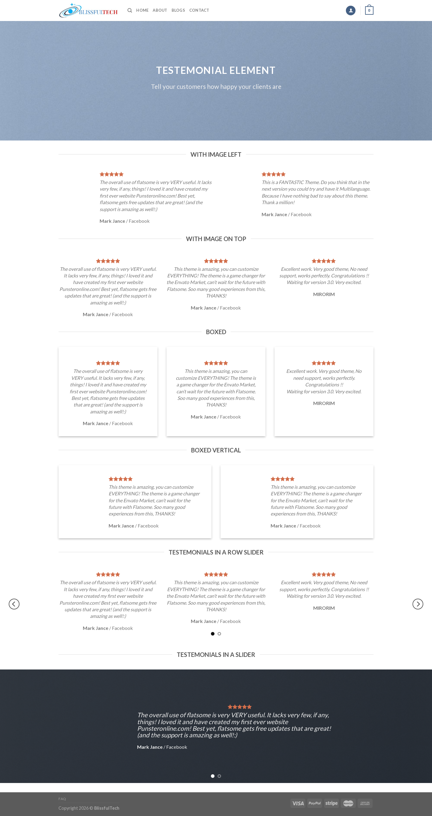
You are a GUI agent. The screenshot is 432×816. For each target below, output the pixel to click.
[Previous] (14, 604)
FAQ (62, 798)
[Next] (417, 604)
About (160, 10)
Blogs (178, 10)
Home (142, 10)
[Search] (130, 10)
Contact (199, 10)
